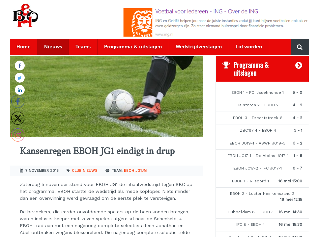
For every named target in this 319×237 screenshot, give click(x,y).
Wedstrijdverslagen (199, 47)
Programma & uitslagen (133, 47)
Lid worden (249, 47)
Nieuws (53, 47)
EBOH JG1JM (135, 171)
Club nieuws (85, 171)
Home (23, 47)
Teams (83, 47)
